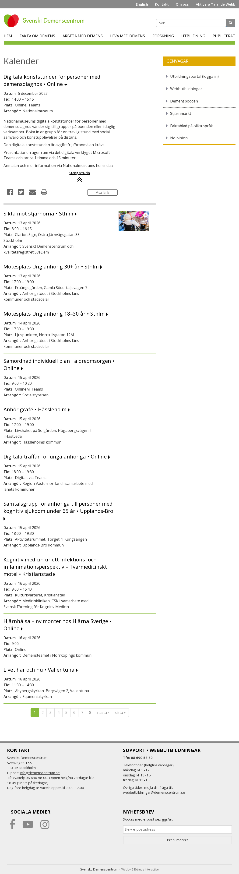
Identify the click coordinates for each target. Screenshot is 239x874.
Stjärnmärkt (180, 113)
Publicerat (224, 36)
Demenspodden (184, 101)
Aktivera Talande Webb (215, 4)
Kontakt (162, 4)
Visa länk (102, 192)
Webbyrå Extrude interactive (140, 869)
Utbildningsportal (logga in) (194, 76)
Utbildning (193, 36)
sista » (120, 712)
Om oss (182, 4)
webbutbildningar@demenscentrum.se (154, 792)
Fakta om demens (37, 36)
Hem (8, 36)
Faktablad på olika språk (191, 125)
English (142, 4)
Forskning (163, 36)
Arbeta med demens (83, 36)
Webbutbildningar (186, 88)
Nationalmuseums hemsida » (88, 165)
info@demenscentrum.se (40, 772)
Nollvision (179, 138)
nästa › (103, 712)
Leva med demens (127, 36)
